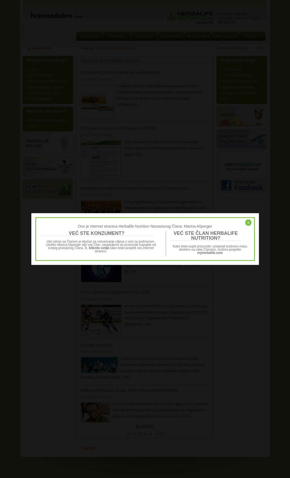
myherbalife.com (210, 253)
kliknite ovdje (99, 248)
